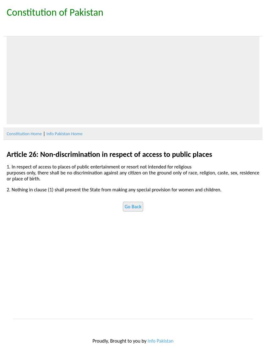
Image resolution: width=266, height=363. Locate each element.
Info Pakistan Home (64, 133)
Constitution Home (24, 133)
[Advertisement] (133, 80)
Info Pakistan (161, 341)
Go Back (133, 207)
